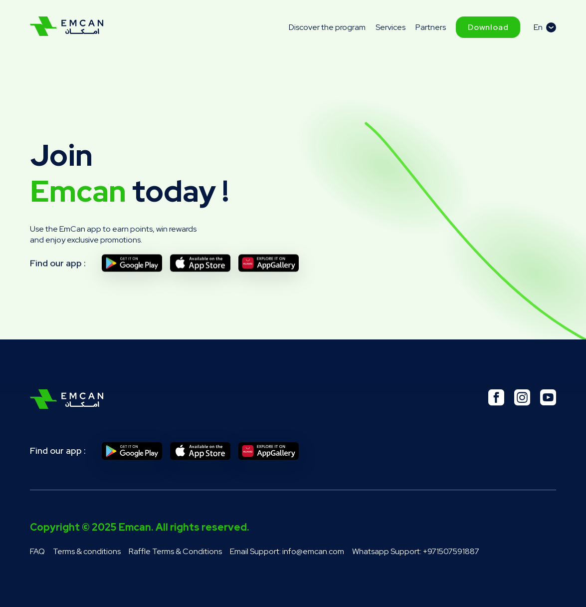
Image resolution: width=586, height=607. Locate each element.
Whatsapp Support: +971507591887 (415, 551)
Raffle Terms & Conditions (175, 551)
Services (390, 27)
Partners (430, 27)
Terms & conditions (87, 551)
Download (488, 27)
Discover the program (327, 27)
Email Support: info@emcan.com (287, 551)
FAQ (37, 551)
